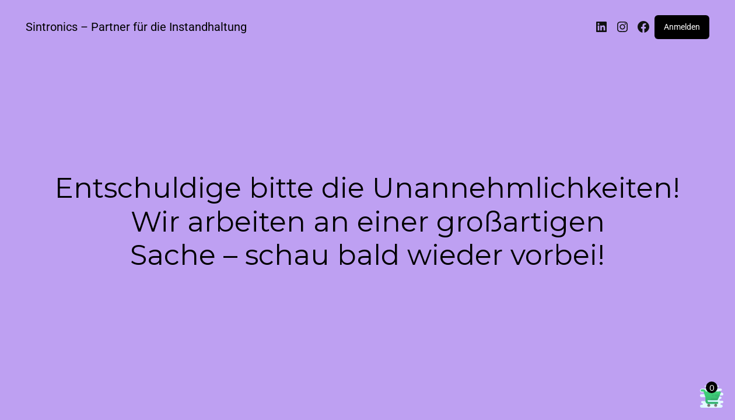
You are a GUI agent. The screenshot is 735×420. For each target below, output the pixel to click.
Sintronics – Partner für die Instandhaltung (136, 27)
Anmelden (682, 27)
